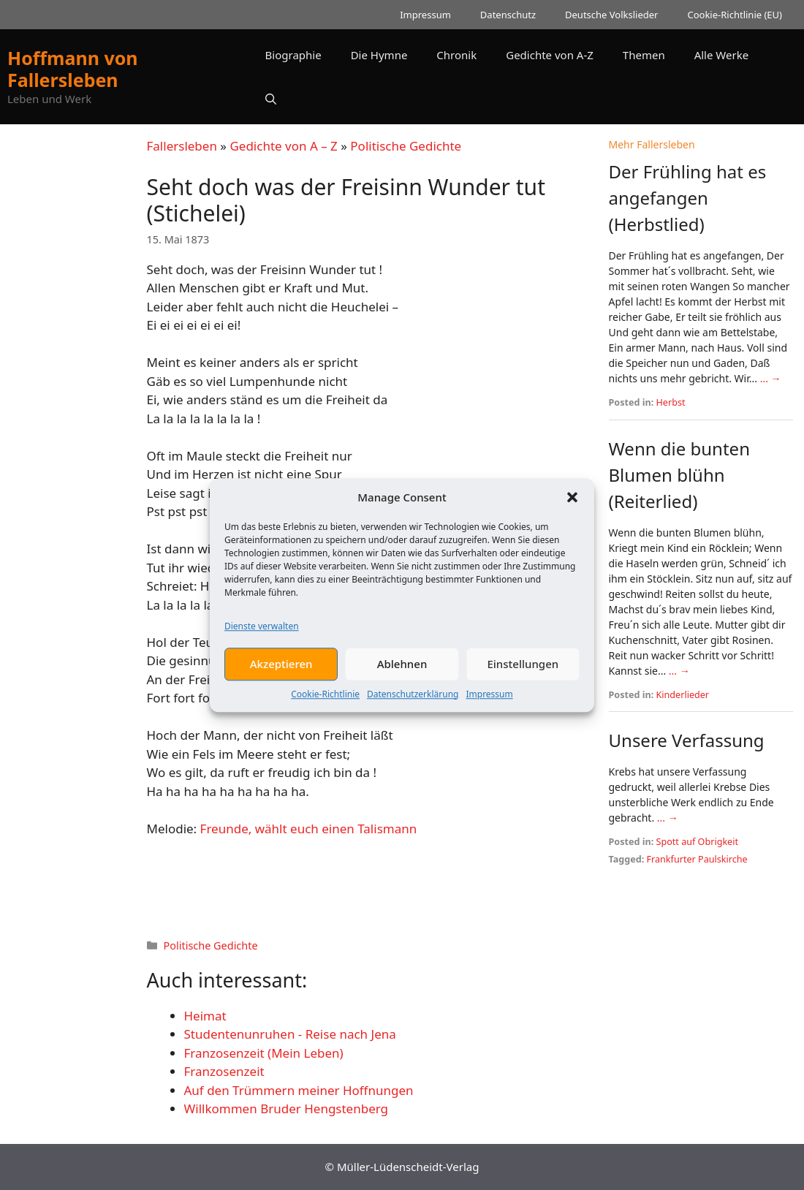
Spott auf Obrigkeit (697, 841)
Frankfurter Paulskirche (697, 859)
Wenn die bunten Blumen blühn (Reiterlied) (679, 474)
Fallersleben (182, 145)
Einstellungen (522, 673)
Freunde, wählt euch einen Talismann (308, 828)
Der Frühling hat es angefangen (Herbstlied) (688, 197)
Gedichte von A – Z (283, 145)
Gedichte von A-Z (549, 55)
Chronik (456, 55)
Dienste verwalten (261, 635)
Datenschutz (508, 14)
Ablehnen (402, 673)
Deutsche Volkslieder (611, 14)
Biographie (293, 55)
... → (770, 378)
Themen (644, 55)
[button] (572, 506)
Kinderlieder (683, 695)
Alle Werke (721, 55)
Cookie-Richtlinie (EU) (734, 14)
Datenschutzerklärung (412, 703)
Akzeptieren (281, 673)
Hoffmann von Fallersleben (72, 68)
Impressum (489, 703)
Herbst (671, 402)
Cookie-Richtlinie (325, 703)
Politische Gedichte (405, 145)
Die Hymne (379, 55)
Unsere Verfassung (687, 740)
